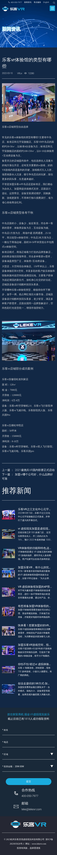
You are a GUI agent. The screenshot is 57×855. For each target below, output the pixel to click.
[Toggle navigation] (52, 8)
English (46, 2)
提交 (28, 781)
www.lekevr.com (39, 844)
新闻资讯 (27, 2)
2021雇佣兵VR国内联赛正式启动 (34, 470)
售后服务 (37, 2)
